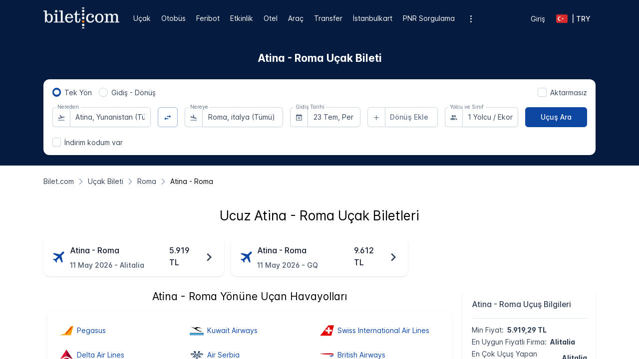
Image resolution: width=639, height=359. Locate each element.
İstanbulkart (372, 18)
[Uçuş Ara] (556, 117)
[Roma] (146, 181)
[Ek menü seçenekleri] (470, 18)
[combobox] (110, 117)
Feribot (208, 18)
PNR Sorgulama (429, 18)
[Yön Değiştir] (168, 117)
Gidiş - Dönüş (133, 92)
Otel (271, 18)
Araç (296, 18)
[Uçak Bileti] (105, 181)
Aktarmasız (568, 92)
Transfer (328, 18)
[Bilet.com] (58, 181)
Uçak (142, 18)
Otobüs (173, 18)
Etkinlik (241, 18)
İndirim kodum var (93, 142)
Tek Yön (78, 92)
